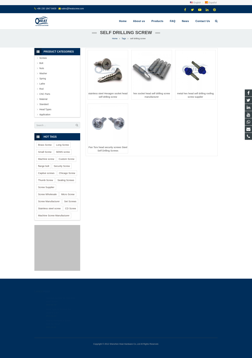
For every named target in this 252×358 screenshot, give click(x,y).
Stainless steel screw (49, 208)
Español (211, 2)
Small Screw (44, 151)
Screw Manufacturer (49, 201)
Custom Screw (66, 159)
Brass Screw (45, 144)
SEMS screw (63, 151)
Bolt (41, 63)
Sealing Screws (66, 180)
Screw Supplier (46, 187)
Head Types (45, 109)
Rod (41, 89)
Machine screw (46, 159)
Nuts (41, 68)
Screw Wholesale (47, 194)
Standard (44, 104)
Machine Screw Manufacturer (53, 215)
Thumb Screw (45, 180)
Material (43, 99)
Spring (42, 78)
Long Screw (62, 144)
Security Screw (62, 166)
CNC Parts (44, 94)
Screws (43, 58)
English (195, 2)
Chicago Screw (67, 173)
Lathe (42, 83)
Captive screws (46, 173)
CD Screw (70, 208)
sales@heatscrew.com (72, 8)
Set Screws (70, 201)
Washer (43, 73)
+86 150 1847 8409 (46, 8)
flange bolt (43, 166)
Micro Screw (68, 194)
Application (44, 114)
